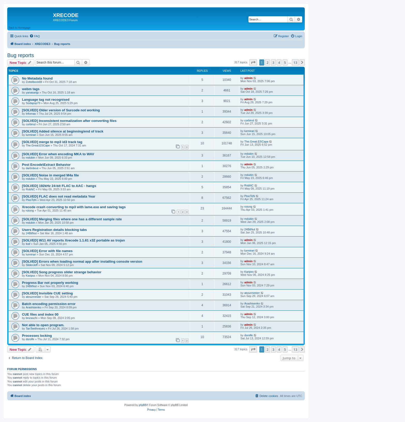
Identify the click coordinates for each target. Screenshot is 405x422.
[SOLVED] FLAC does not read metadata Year (58, 196)
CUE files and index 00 (40, 314)
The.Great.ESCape (38, 145)
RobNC (30, 189)
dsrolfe (30, 339)
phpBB (142, 405)
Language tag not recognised (45, 99)
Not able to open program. (43, 325)
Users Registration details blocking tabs (54, 230)
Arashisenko (34, 307)
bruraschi (31, 317)
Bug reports (20, 55)
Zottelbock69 (34, 81)
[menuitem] (34, 36)
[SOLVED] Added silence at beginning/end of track (62, 131)
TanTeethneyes (35, 328)
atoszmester (33, 296)
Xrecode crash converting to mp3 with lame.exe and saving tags (74, 207)
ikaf (28, 243)
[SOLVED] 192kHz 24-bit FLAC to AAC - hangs (59, 186)
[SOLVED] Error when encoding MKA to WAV (58, 154)
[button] (253, 62)
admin (248, 78)
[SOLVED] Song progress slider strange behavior (62, 272)
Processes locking (37, 336)
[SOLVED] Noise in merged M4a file (50, 175)
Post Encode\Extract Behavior (46, 165)
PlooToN (31, 199)
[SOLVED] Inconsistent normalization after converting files (69, 121)
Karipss (30, 275)
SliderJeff (32, 265)
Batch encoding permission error (48, 304)
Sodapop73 (33, 103)
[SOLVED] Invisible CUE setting (47, 293)
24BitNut (31, 233)
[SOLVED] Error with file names (47, 251)
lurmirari (31, 134)
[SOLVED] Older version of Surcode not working (61, 110)
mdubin (30, 157)
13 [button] (295, 62)
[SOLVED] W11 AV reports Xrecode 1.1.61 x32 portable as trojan (73, 240)
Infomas (31, 113)
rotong (30, 210)
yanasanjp (32, 92)
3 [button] (273, 62)
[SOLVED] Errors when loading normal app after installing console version (82, 261)
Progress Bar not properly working (50, 283)
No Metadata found (37, 78)
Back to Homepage (19, 27)
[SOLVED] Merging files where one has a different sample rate (72, 219)
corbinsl (31, 124)
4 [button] (279, 62)
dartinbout (32, 168)
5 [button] (285, 62)
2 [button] (267, 62)
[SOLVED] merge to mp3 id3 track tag (52, 142)
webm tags (31, 89)
